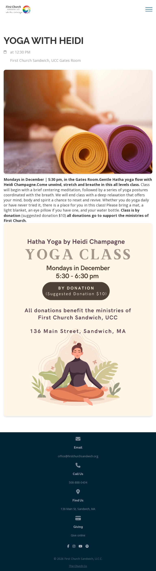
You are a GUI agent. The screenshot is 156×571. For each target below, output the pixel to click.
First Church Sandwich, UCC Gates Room (45, 60)
